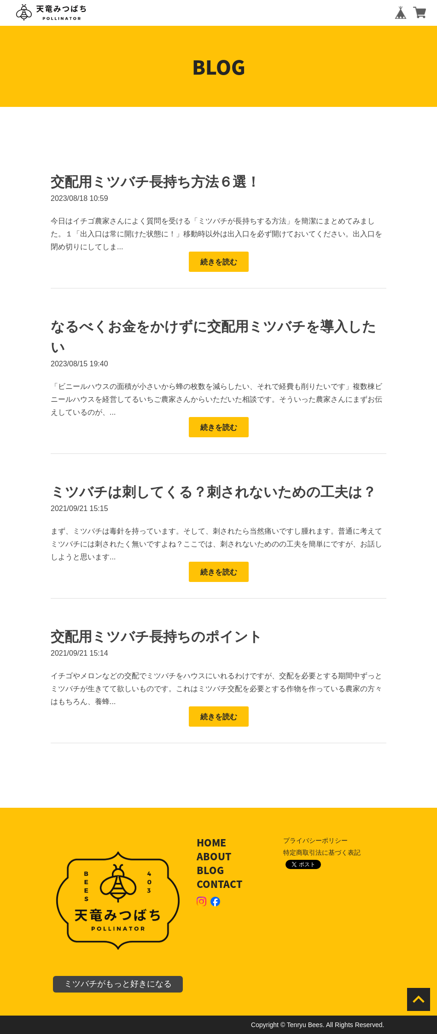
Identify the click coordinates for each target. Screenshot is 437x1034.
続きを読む (218, 262)
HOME (211, 842)
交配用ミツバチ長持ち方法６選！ (155, 181)
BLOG (210, 870)
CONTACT (219, 884)
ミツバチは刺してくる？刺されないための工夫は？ (213, 491)
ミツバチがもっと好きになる (118, 983)
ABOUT (214, 856)
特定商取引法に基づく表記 (322, 852)
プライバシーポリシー (315, 840)
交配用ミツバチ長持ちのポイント (156, 636)
